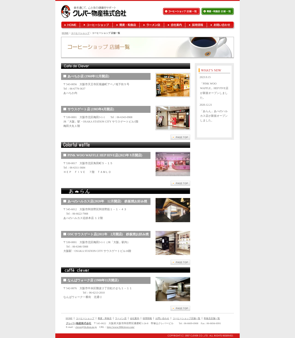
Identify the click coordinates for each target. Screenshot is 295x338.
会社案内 (134, 318)
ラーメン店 (121, 318)
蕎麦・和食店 (105, 318)
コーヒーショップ (80, 33)
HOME (65, 33)
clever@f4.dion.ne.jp (86, 327)
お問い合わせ (162, 318)
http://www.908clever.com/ (121, 327)
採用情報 (147, 318)
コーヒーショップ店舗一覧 (186, 318)
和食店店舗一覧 (212, 318)
